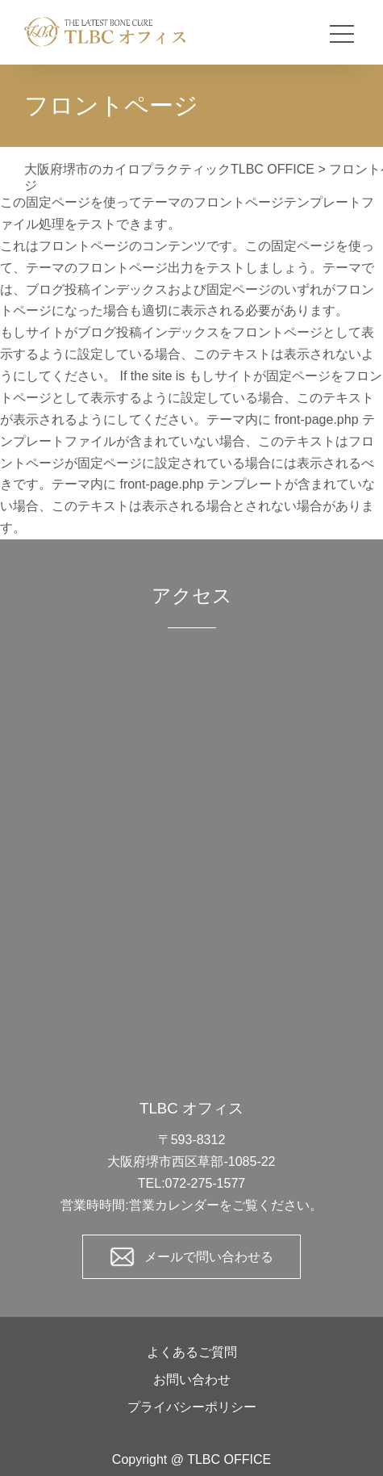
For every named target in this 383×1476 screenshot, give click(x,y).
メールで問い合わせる (208, 1257)
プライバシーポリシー (191, 1407)
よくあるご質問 (192, 1352)
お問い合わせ (192, 1379)
